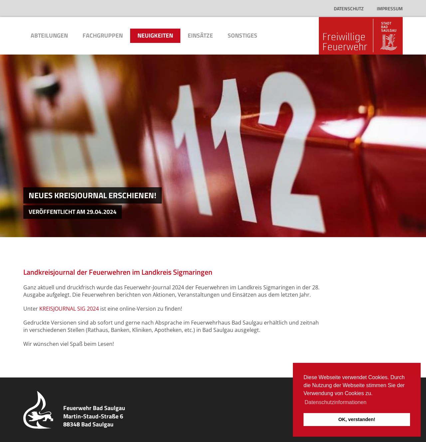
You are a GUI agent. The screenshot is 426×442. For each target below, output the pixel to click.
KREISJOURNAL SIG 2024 (69, 308)
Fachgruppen (103, 35)
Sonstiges (242, 35)
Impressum (390, 8)
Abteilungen (49, 35)
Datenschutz (348, 8)
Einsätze (200, 35)
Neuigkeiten (155, 35)
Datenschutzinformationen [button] (335, 402)
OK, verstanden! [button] (356, 419)
